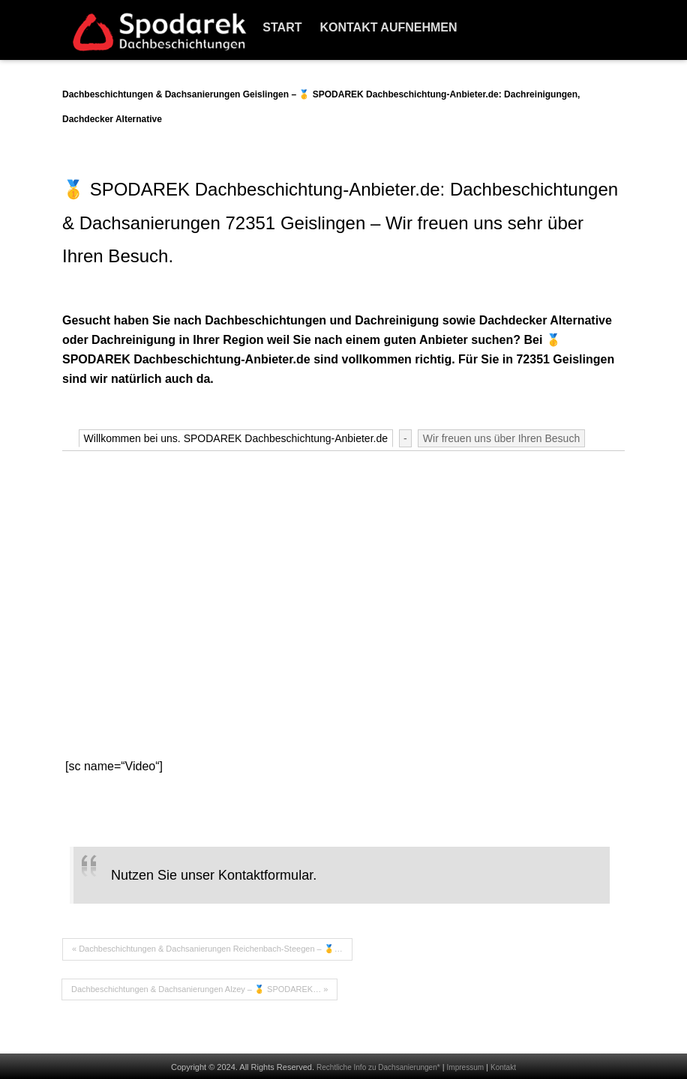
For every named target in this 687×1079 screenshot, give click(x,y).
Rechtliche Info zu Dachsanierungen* (378, 1067)
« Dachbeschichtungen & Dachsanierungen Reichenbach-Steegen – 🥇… (207, 948)
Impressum (465, 1067)
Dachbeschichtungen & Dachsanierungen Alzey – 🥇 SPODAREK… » (199, 989)
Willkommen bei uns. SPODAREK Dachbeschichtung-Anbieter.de (236, 438)
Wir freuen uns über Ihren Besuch (501, 438)
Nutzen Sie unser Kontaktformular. (213, 875)
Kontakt (503, 1067)
